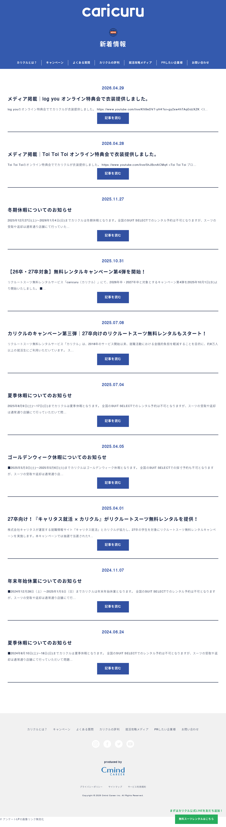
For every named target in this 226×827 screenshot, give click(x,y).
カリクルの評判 (109, 62)
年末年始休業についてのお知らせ (45, 581)
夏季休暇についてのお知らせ (40, 396)
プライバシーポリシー (91, 787)
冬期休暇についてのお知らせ (40, 210)
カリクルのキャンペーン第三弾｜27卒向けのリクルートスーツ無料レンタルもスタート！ (107, 334)
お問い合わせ (200, 62)
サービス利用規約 (137, 787)
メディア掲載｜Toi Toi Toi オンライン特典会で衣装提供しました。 (83, 155)
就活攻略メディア (140, 62)
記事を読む (113, 118)
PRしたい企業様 (172, 62)
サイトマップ (115, 787)
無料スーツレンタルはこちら (196, 819)
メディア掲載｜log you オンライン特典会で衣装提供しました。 (79, 99)
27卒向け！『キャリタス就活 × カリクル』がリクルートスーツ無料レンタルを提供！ (103, 519)
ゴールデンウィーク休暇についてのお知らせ (57, 458)
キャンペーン (55, 62)
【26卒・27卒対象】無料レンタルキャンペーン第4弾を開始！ (77, 272)
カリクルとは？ (27, 62)
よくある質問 (81, 62)
